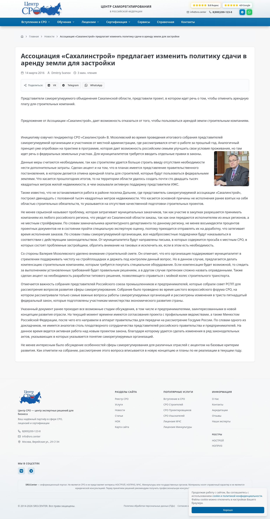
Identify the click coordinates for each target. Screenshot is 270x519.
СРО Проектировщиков (177, 410)
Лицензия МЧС (172, 421)
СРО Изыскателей (173, 415)
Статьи (119, 415)
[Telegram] (31, 470)
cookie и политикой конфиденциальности (237, 496)
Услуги (119, 404)
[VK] (21, 470)
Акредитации (220, 410)
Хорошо (228, 510)
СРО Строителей (173, 404)
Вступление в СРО (174, 399)
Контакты (217, 404)
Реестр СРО (122, 399)
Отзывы (216, 415)
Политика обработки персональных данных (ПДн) (149, 506)
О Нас (215, 399)
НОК (117, 421)
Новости (120, 410)
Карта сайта (122, 427)
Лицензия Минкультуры (177, 427)
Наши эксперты (221, 421)
